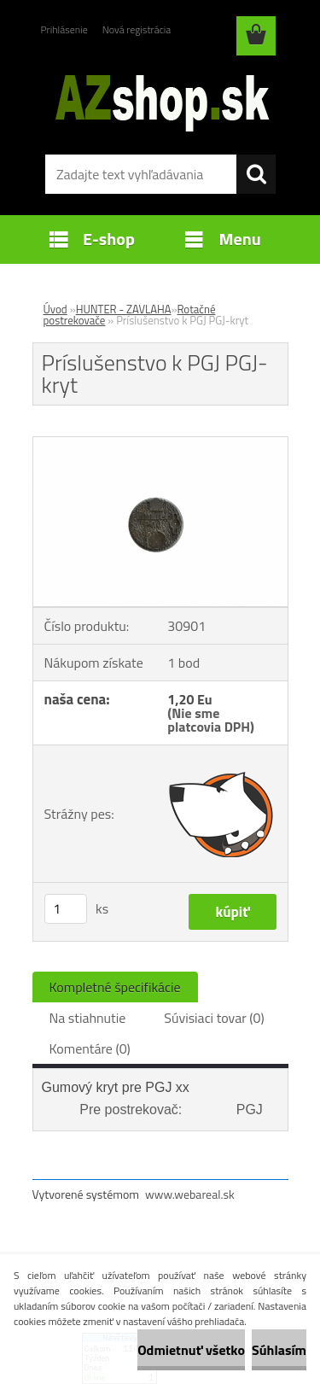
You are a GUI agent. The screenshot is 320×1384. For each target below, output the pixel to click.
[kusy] (65, 909)
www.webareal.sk (190, 1194)
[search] (256, 174)
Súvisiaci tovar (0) (214, 1017)
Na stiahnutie (87, 1017)
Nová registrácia (137, 29)
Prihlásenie (64, 29)
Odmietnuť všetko (191, 1350)
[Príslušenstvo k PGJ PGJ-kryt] (160, 444)
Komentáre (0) (90, 1048)
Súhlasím (279, 1350)
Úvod (55, 309)
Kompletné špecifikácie (115, 987)
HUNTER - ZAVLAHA (124, 309)
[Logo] (160, 100)
